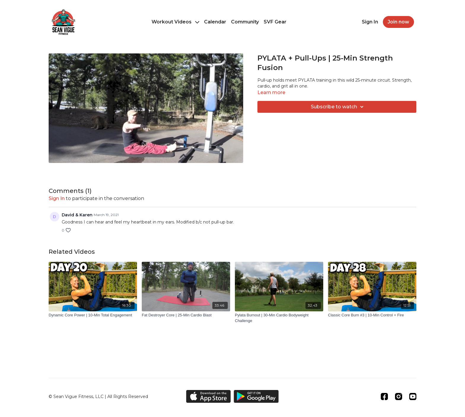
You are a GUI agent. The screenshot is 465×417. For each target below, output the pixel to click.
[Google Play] (256, 396)
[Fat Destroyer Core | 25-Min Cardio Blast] (186, 315)
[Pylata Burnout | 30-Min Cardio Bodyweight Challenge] (279, 318)
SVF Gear (275, 22)
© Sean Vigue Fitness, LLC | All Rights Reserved (98, 396)
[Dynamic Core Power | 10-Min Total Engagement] (93, 315)
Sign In (370, 22)
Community (245, 22)
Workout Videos (175, 22)
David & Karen (77, 215)
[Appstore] (208, 396)
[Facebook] (384, 396)
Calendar (215, 22)
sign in (57, 198)
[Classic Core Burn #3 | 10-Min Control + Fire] (372, 315)
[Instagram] (398, 396)
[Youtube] (412, 396)
